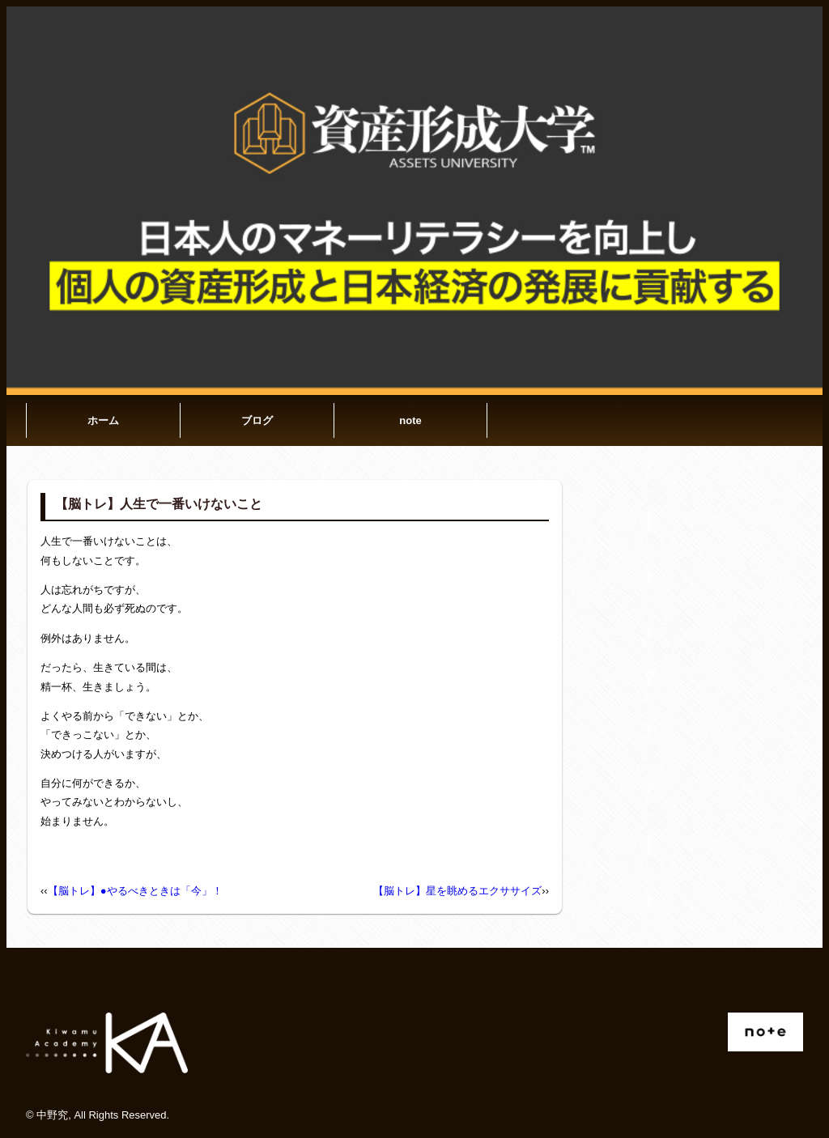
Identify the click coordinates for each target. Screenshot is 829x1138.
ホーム (103, 420)
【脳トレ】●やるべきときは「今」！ (135, 891)
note (410, 420)
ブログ (257, 420)
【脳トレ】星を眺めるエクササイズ (457, 891)
